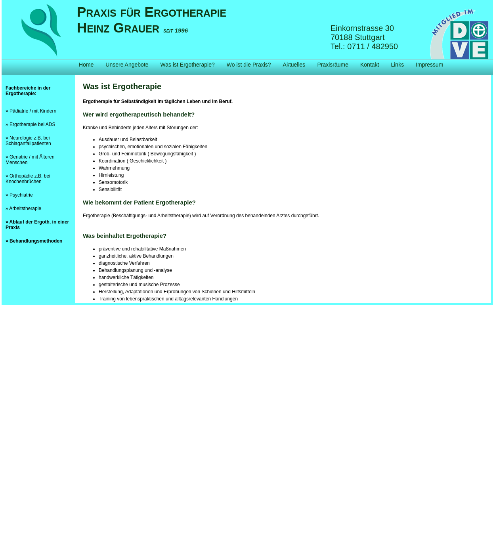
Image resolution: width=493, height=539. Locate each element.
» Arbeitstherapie (23, 208)
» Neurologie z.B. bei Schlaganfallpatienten (28, 140)
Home (86, 64)
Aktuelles (294, 64)
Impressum (429, 64)
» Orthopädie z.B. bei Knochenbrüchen (28, 178)
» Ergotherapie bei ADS (30, 124)
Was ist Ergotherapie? (188, 64)
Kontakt (369, 64)
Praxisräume (332, 64)
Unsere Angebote (126, 64)
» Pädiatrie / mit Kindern (31, 111)
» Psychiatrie (19, 195)
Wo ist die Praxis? (249, 64)
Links (397, 64)
